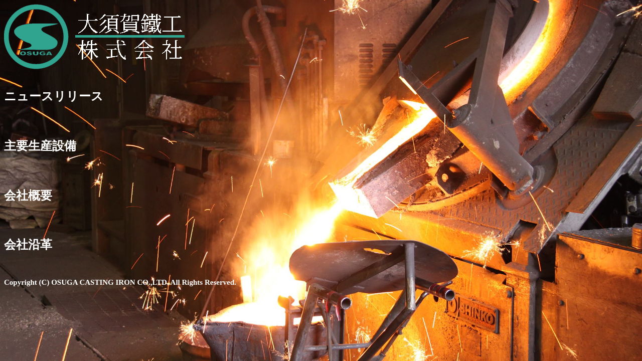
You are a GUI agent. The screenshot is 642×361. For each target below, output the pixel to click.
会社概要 (28, 195)
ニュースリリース (53, 96)
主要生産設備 (40, 145)
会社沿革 (28, 244)
